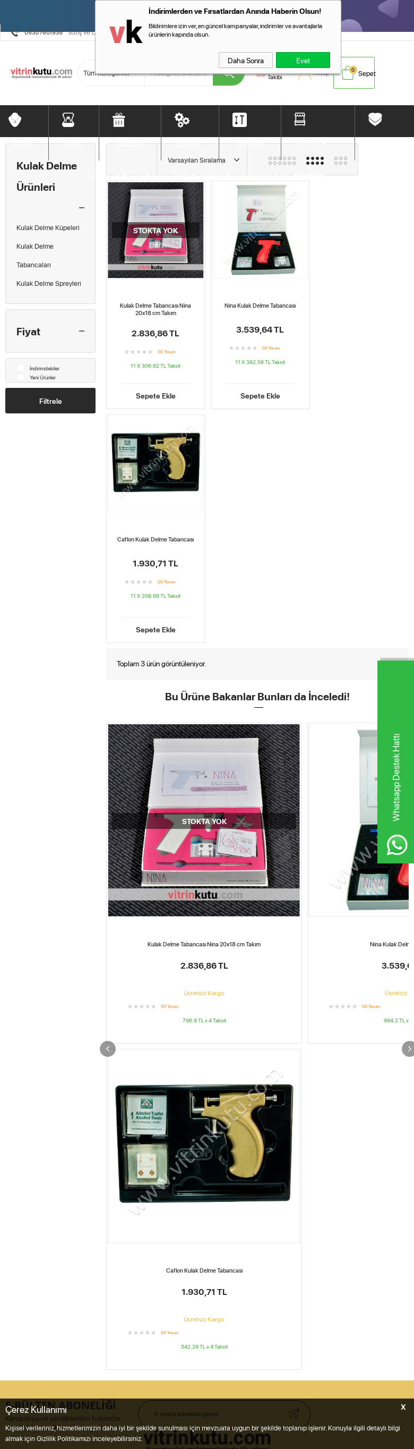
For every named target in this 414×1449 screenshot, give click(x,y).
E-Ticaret (180, 1254)
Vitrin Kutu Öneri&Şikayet (43, 1106)
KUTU (73, 143)
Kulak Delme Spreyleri (48, 283)
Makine (16, 1003)
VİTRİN (21, 143)
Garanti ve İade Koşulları (133, 1003)
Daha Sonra (246, 60)
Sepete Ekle (155, 389)
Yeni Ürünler (36, 377)
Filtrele (50, 400)
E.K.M (177, 1208)
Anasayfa (203, 958)
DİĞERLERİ (387, 142)
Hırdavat (17, 1018)
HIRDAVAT (250, 143)
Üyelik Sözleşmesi (123, 973)
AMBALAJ (130, 143)
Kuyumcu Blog (210, 1032)
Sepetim (201, 988)
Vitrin (13, 958)
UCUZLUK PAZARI (312, 148)
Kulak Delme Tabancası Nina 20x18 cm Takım (155, 307)
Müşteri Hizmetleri (32, 1076)
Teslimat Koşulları (123, 958)
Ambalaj (17, 988)
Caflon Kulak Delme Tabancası (360, 303)
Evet (303, 60)
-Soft (158, 1254)
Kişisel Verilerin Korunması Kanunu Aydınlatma (136, 1040)
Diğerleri (17, 1047)
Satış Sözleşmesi (122, 988)
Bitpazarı (18, 1032)
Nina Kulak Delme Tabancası (257, 303)
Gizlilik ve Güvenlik (124, 1018)
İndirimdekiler (37, 368)
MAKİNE (189, 144)
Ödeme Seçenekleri (34, 1091)
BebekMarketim (331, 939)
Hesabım (202, 973)
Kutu (12, 973)
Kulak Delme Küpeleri (48, 227)
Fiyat (28, 331)
